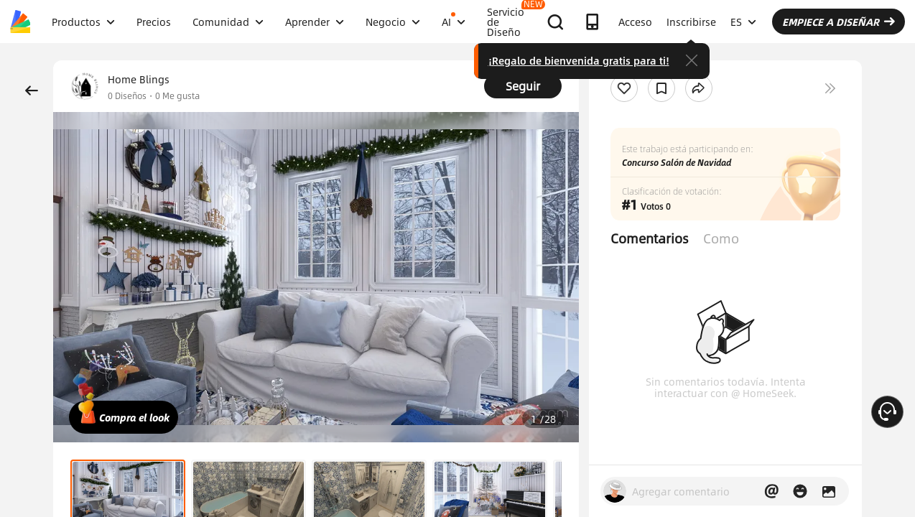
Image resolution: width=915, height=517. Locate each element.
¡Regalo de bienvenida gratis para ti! (578, 60)
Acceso (635, 21)
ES (743, 21)
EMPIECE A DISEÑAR (838, 21)
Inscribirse (691, 21)
